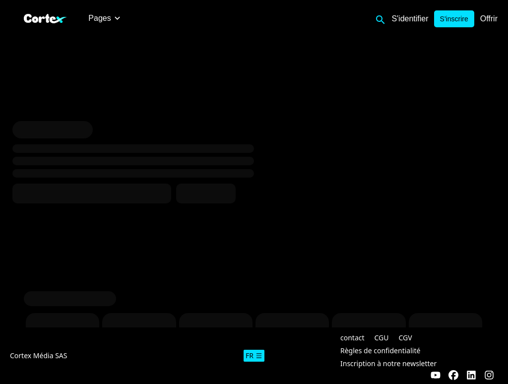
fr (254, 355)
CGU (382, 337)
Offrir (489, 18)
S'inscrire (454, 19)
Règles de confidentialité (380, 350)
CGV (405, 337)
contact (352, 337)
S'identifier (409, 18)
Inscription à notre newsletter (388, 363)
